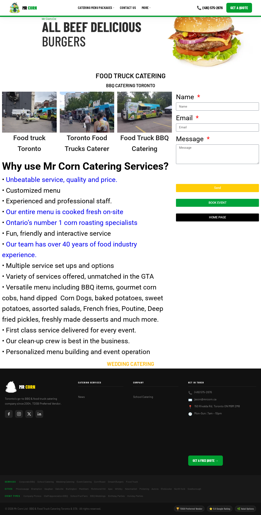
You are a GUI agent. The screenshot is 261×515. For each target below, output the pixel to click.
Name (186, 97)
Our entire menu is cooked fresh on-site (64, 212)
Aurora (155, 488)
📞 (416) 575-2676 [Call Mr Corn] (210, 7)
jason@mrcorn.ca (205, 399)
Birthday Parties (116, 495)
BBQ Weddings (98, 495)
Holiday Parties (135, 495)
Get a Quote (239, 8)
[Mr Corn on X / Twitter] (29, 414)
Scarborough (194, 488)
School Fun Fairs (79, 495)
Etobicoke (166, 488)
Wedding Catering (130, 364)
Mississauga (22, 488)
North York (179, 488)
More (146, 8)
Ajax (110, 488)
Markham (84, 488)
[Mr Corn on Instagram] (19, 414)
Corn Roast (99, 481)
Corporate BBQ (27, 481)
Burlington (71, 488)
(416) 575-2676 (203, 392)
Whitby (119, 488)
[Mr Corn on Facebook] (9, 414)
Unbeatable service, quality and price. (60, 180)
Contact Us (128, 8)
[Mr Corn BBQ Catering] (23, 7)
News (81, 396)
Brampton (36, 488)
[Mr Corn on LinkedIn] (39, 414)
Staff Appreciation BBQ (56, 495)
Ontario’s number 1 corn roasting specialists (71, 223)
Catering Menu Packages (96, 8)
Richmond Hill (98, 488)
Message (190, 139)
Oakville (59, 488)
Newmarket (131, 488)
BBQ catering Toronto (130, 85)
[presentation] (207, 174)
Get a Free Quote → (205, 460)
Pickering (144, 488)
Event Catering (84, 481)
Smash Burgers (116, 481)
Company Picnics (32, 495)
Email (185, 118)
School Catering (143, 396)
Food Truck (132, 481)
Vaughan (48, 488)
